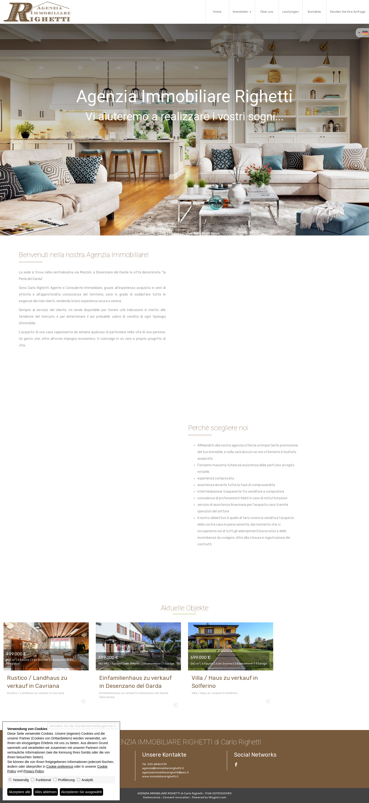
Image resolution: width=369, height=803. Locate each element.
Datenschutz (151, 797)
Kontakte (314, 11)
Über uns (266, 11)
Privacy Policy (34, 771)
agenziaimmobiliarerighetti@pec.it (165, 772)
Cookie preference (59, 766)
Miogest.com (217, 797)
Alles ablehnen (45, 792)
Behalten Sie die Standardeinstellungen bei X (83, 726)
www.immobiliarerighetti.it (160, 776)
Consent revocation (176, 797)
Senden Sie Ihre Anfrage (347, 11)
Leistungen (290, 11)
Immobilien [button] (242, 11)
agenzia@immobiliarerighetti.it (163, 768)
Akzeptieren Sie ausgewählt (81, 792)
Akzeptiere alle (19, 792)
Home (217, 11)
